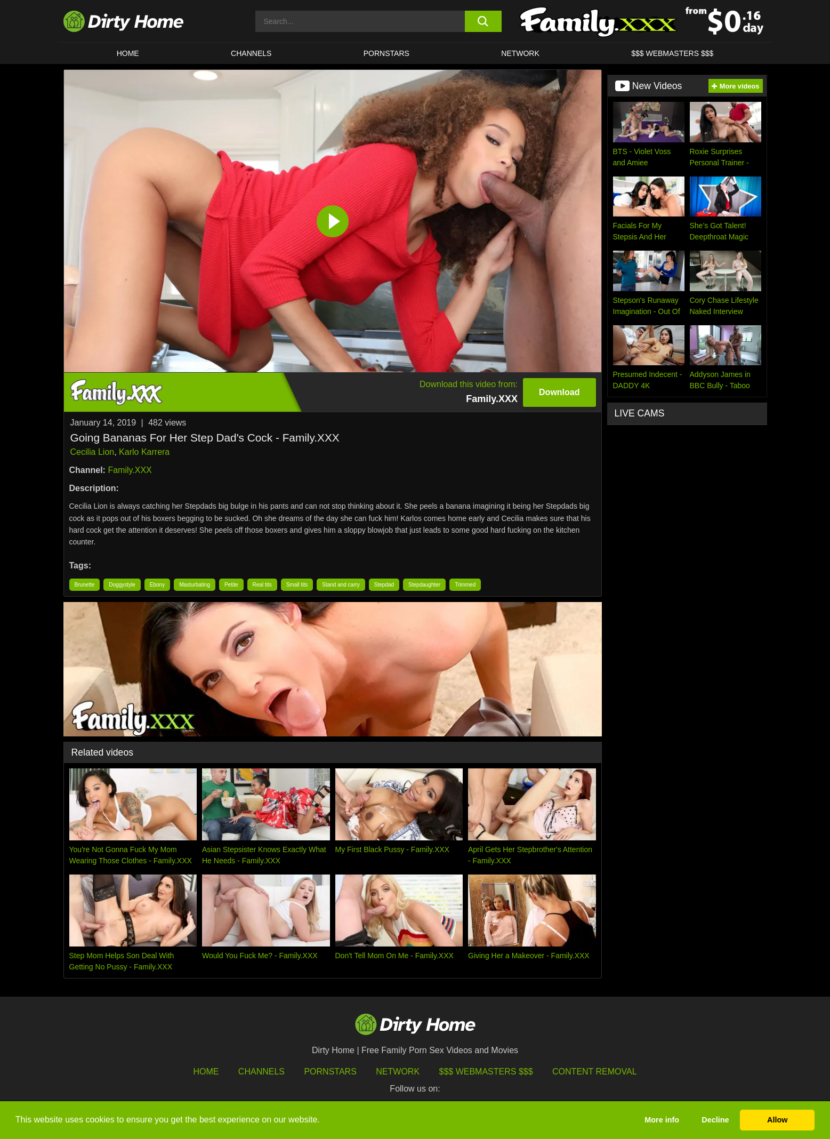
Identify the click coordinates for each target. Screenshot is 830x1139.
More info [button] (661, 1120)
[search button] (483, 21)
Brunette (85, 585)
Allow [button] (777, 1120)
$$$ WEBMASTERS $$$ (672, 53)
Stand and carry (341, 585)
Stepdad (384, 585)
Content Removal (594, 1071)
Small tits (297, 585)
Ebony (157, 585)
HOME (128, 53)
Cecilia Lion (92, 451)
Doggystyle (122, 585)
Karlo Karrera (144, 451)
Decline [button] (715, 1120)
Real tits (262, 585)
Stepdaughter (424, 585)
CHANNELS (251, 53)
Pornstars (386, 53)
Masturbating (194, 585)
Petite (231, 585)
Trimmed (465, 585)
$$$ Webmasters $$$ (486, 1071)
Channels (261, 1071)
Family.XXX (129, 470)
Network (520, 53)
